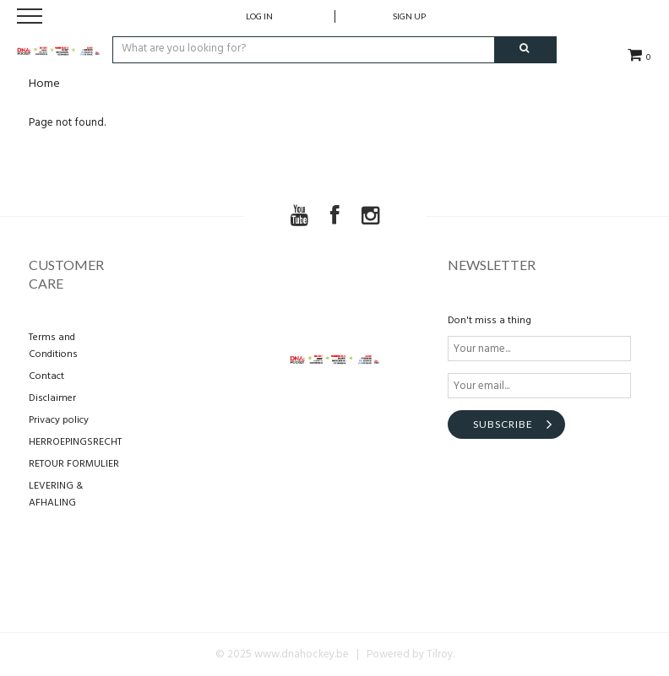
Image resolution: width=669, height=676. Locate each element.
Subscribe (503, 424)
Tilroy (440, 654)
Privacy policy (59, 420)
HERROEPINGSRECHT (75, 442)
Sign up (409, 16)
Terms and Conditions (53, 346)
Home (44, 84)
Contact (46, 376)
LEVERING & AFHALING (56, 494)
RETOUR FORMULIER (74, 464)
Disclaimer (52, 398)
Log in (259, 16)
